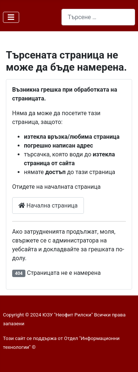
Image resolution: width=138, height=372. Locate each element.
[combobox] (98, 17)
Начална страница (48, 205)
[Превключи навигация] (11, 17)
